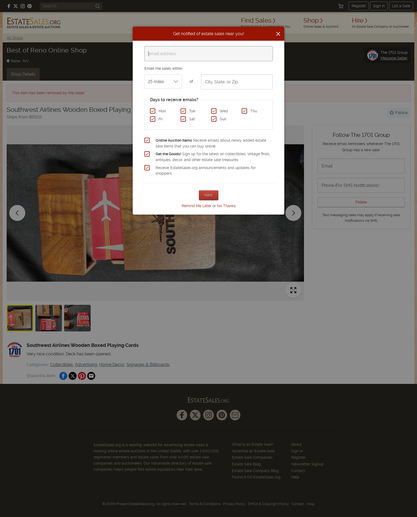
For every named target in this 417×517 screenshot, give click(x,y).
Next (209, 195)
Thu (253, 111)
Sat (192, 119)
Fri (160, 119)
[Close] (278, 34)
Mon (162, 111)
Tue (192, 111)
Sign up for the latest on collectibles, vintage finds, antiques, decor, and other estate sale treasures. (213, 157)
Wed (224, 111)
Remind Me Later (196, 206)
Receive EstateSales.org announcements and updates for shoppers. (206, 171)
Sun (223, 119)
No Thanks (226, 206)
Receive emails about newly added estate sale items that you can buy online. (211, 143)
